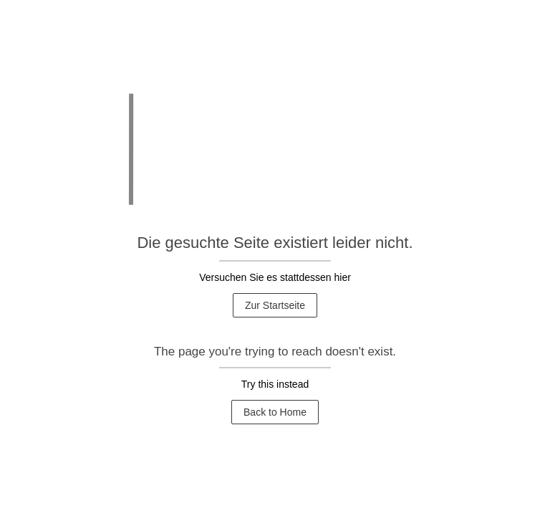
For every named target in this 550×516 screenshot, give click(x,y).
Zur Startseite (275, 305)
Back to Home (275, 412)
